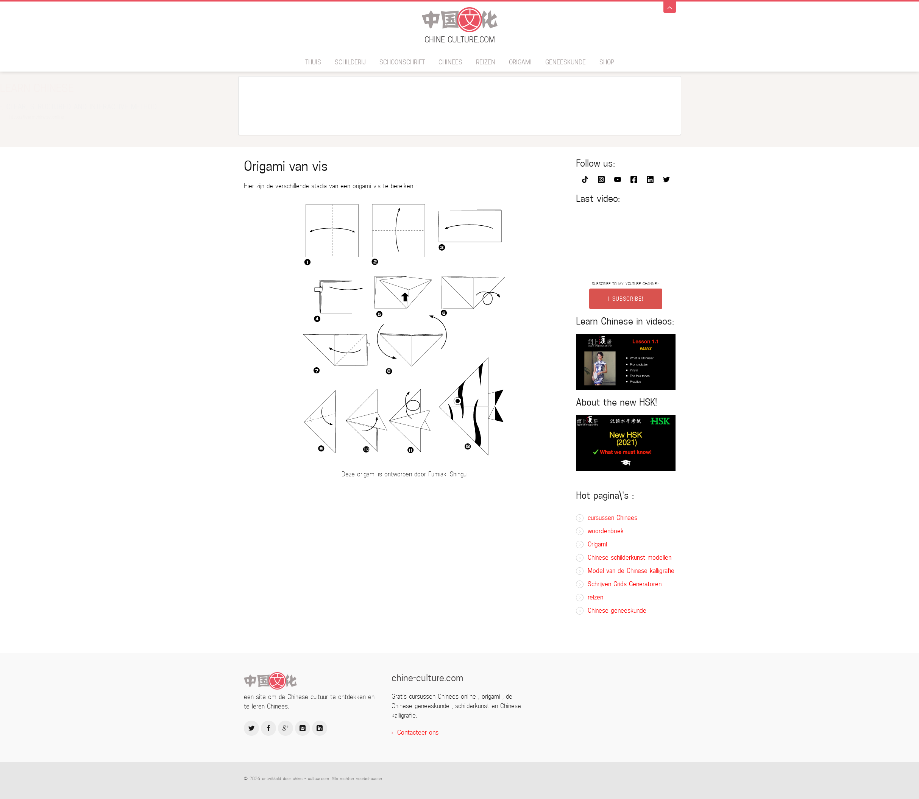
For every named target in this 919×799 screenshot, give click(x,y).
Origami (520, 62)
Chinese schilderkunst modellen (629, 557)
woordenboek (606, 531)
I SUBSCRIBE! (625, 299)
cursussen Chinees (612, 517)
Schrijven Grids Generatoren (625, 584)
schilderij (350, 62)
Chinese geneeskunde (617, 610)
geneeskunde (565, 62)
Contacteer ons (417, 732)
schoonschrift (402, 62)
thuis (313, 62)
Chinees (450, 62)
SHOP (606, 62)
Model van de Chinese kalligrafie (631, 570)
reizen (485, 62)
